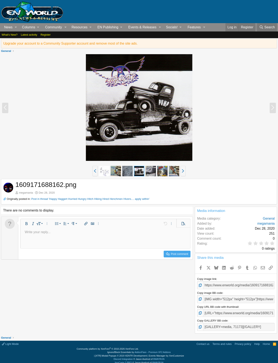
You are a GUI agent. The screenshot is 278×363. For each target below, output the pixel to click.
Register (46, 34)
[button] (16, 27)
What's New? (9, 34)
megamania (26, 192)
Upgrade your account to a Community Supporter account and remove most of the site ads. (70, 43)
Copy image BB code (209, 292)
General (269, 218)
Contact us (202, 340)
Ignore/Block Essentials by (139, 349)
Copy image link (206, 278)
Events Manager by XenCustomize (166, 352)
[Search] (267, 27)
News (8, 27)
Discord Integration (123, 355)
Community (53, 27)
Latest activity (29, 34)
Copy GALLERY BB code (212, 318)
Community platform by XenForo (108, 345)
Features (194, 27)
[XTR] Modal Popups (121, 352)
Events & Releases (142, 27)
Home (266, 340)
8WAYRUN (158, 355)
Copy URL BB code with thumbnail (217, 305)
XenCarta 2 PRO (123, 359)
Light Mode (10, 340)
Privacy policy (243, 340)
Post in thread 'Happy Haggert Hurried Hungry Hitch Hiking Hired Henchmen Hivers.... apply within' (90, 198)
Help (257, 340)
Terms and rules (222, 340)
